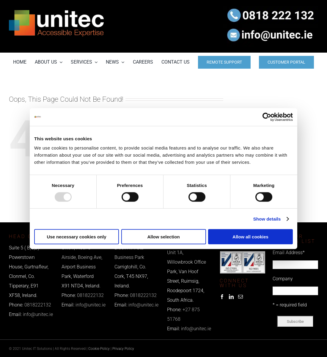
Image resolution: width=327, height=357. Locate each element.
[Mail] (240, 296)
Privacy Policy (123, 349)
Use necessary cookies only (76, 236)
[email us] (270, 26)
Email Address (289, 252)
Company (283, 278)
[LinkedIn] (231, 296)
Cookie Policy (99, 349)
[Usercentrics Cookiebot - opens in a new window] (267, 116)
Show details (267, 218)
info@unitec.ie (38, 314)
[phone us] (270, 8)
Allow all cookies (250, 236)
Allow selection (163, 236)
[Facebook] (222, 296)
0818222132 (37, 305)
